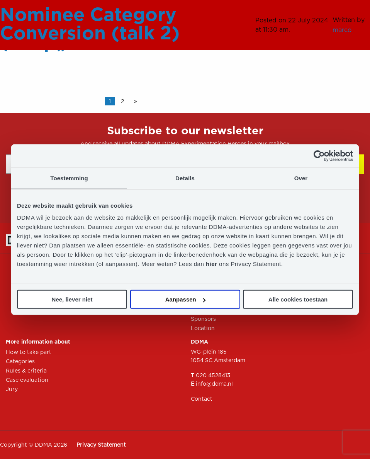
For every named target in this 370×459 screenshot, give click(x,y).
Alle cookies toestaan (298, 299)
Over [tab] (301, 177)
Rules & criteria (26, 371)
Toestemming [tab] (69, 177)
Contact (201, 399)
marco (342, 30)
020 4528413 (213, 375)
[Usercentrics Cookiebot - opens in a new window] (319, 155)
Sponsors (203, 319)
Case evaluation (27, 380)
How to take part (28, 352)
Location (203, 328)
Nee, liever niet (72, 299)
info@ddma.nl (214, 384)
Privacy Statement (101, 444)
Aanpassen (185, 299)
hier (212, 264)
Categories (20, 361)
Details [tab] (185, 177)
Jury (12, 389)
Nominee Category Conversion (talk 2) (90, 23)
